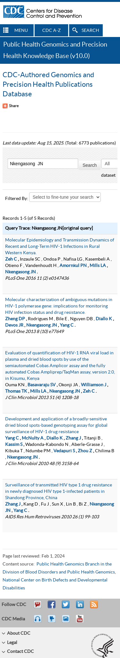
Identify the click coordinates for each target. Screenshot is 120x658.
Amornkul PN (73, 265)
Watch (52, 622)
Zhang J (73, 438)
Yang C (67, 325)
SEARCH (90, 30)
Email (37, 607)
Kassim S (13, 444)
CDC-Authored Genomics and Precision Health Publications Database (48, 84)
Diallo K (104, 319)
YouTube (83, 622)
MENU (21, 30)
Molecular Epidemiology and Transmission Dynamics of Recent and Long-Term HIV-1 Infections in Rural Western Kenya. (59, 246)
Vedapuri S (64, 451)
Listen (38, 622)
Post (79, 607)
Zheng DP (15, 319)
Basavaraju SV (42, 385)
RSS (93, 607)
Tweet (66, 607)
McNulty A (33, 438)
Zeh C (11, 259)
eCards (67, 622)
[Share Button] (11, 106)
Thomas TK (16, 391)
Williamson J (93, 385)
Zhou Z (85, 451)
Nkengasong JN (20, 272)
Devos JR (14, 325)
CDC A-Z (51, 30)
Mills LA (98, 265)
